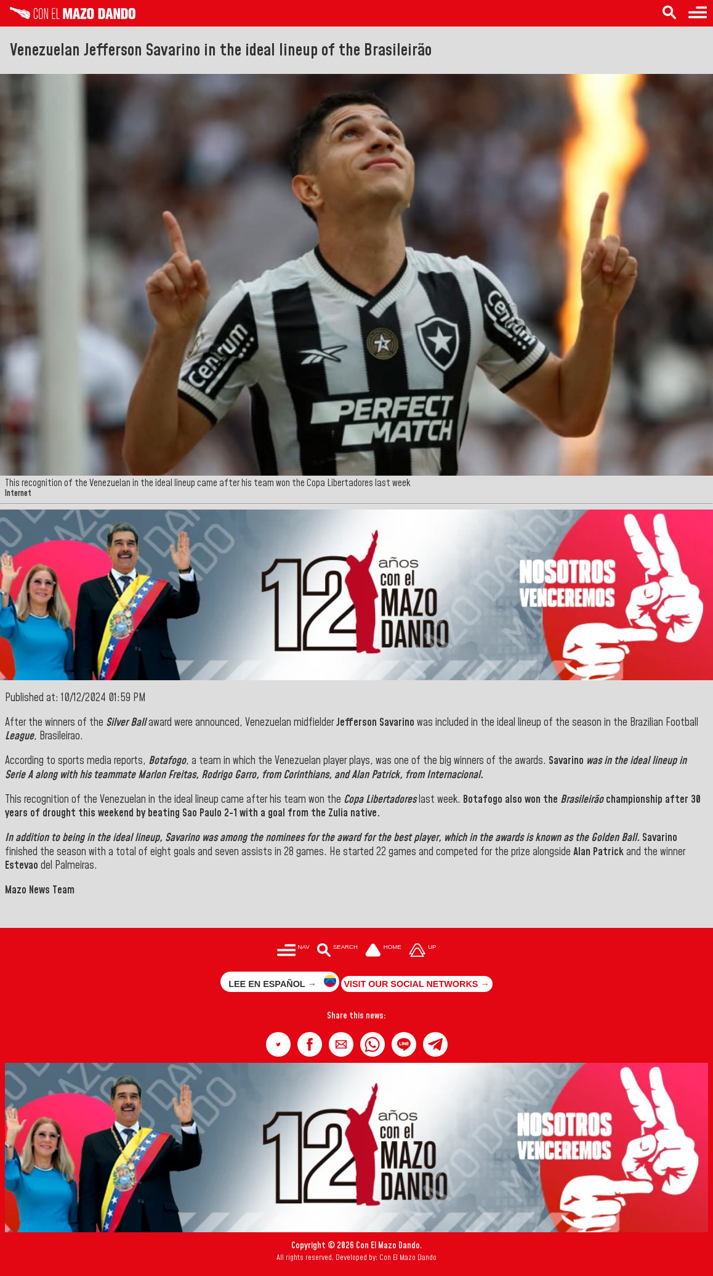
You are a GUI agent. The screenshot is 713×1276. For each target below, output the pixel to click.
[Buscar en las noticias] (337, 951)
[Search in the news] (669, 13)
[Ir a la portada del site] (384, 951)
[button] (278, 1044)
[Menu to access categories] (698, 13)
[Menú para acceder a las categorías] (293, 951)
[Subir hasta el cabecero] (422, 951)
